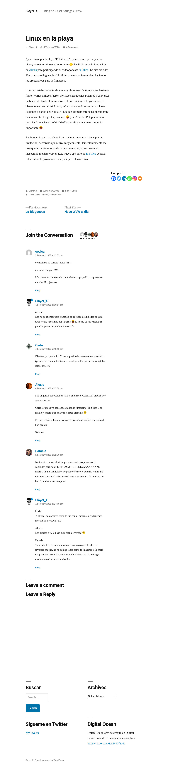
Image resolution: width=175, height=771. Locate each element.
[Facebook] (113, 178)
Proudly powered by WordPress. (49, 760)
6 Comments (72, 47)
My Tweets (32, 733)
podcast (44, 194)
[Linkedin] (124, 178)
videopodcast (56, 194)
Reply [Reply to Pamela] (37, 489)
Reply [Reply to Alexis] (37, 440)
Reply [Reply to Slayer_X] (37, 334)
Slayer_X (32, 11)
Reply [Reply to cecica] (37, 290)
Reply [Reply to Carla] (37, 374)
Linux (74, 190)
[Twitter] (119, 178)
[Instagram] (134, 178)
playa (37, 194)
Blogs (68, 190)
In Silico (83, 70)
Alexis (33, 70)
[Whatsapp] (129, 178)
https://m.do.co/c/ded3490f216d (106, 743)
